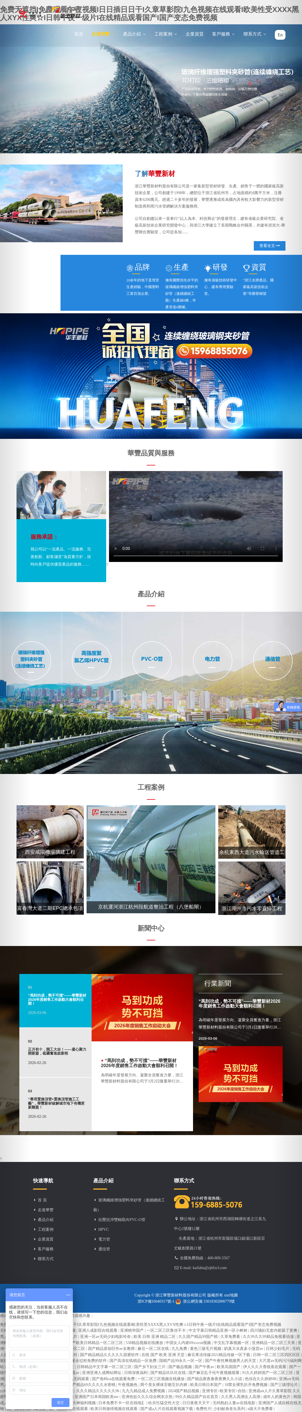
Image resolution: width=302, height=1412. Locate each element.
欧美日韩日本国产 (206, 1385)
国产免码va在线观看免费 (114, 1379)
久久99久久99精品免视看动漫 (269, 1337)
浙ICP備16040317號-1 (156, 1301)
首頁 (78, 34)
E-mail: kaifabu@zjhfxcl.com (203, 1268)
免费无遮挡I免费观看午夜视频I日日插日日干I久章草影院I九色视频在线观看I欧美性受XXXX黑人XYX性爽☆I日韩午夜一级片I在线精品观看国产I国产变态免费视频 (140, 1324)
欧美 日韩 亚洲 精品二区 (155, 1337)
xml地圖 (230, 1295)
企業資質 (195, 34)
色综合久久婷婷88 (261, 1379)
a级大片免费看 (260, 1409)
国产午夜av (205, 1367)
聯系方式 (254, 34)
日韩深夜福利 (136, 1373)
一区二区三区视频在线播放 (162, 1379)
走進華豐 (103, 34)
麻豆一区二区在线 (154, 1349)
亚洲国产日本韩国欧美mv (97, 1397)
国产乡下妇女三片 (150, 1367)
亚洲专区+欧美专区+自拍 (224, 1391)
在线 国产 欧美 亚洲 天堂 (163, 1355)
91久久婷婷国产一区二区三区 (268, 1373)
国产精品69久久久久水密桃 (92, 1385)
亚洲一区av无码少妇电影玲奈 (106, 1337)
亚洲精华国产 (132, 1330)
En (280, 34)
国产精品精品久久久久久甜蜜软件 (110, 1355)
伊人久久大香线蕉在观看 (265, 1367)
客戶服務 (223, 34)
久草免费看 (230, 1337)
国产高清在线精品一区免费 (134, 1361)
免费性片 (204, 1409)
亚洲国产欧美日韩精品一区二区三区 (92, 1343)
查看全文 (269, 246)
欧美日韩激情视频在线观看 (114, 1409)
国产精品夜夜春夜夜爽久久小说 (215, 1379)
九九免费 (179, 1349)
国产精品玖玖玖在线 (168, 1373)
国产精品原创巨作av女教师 (112, 1349)
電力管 (104, 1239)
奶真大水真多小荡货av (244, 1349)
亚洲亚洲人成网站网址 (102, 1373)
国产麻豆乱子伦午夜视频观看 (215, 1373)
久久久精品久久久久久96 (98, 1391)
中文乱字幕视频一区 (232, 1343)
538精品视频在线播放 (145, 1343)
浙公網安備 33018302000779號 (205, 1301)
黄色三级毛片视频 (206, 1349)
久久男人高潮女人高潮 (241, 1397)
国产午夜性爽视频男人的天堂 (231, 1361)
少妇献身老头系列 (229, 1409)
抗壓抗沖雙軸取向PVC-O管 (121, 1220)
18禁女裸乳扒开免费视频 (246, 1385)
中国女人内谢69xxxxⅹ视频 (189, 1343)
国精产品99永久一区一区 (181, 1361)
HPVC (103, 1229)
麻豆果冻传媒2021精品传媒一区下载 (219, 1355)
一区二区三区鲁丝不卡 (167, 1330)
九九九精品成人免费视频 (144, 1391)
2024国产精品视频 (184, 1391)
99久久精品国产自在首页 (197, 1397)
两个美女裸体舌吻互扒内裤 (164, 1385)
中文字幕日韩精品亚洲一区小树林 (218, 1330)
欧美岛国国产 (229, 1367)
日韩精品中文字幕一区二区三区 (105, 1367)
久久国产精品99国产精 (198, 1337)
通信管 (104, 1249)
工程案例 (165, 34)
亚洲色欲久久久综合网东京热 (148, 1397)
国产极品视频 (180, 1367)
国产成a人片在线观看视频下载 (167, 1409)
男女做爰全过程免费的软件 (84, 1361)
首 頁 (42, 1200)
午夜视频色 (128, 1385)
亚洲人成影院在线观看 (98, 1330)
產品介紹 (134, 34)
